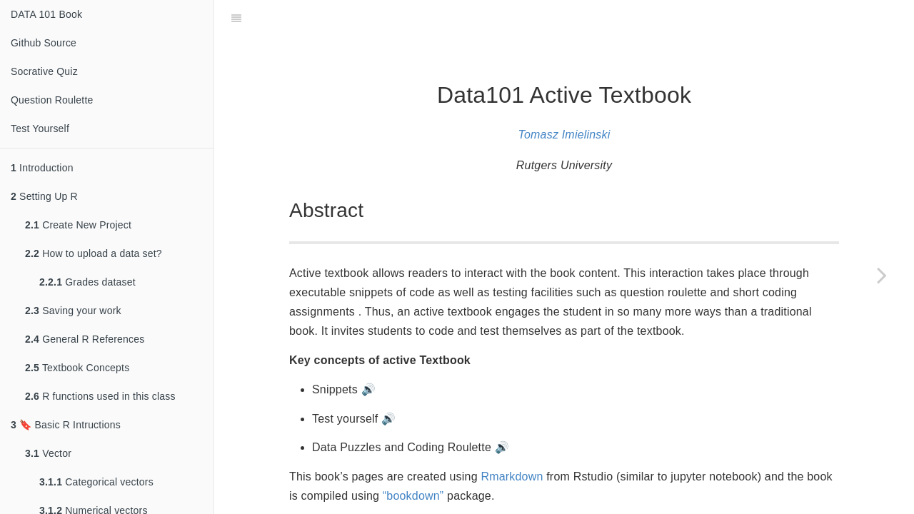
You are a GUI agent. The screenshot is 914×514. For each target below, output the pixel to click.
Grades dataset (87, 282)
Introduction (42, 167)
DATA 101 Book (46, 14)
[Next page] (882, 275)
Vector (48, 453)
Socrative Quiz (44, 71)
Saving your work (73, 310)
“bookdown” (413, 460)
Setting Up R (44, 196)
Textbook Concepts (77, 367)
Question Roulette (52, 100)
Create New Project (78, 225)
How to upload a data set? (93, 253)
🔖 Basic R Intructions (66, 424)
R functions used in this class (100, 396)
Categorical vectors (96, 482)
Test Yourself (40, 128)
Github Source (43, 43)
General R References (84, 339)
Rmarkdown (512, 441)
